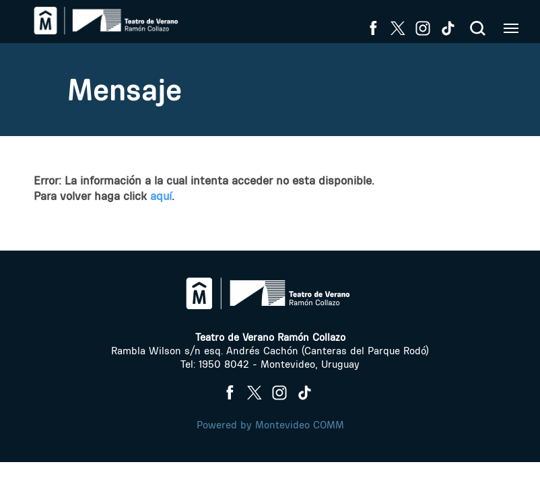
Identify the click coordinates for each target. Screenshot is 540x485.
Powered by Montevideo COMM (270, 424)
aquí (161, 196)
